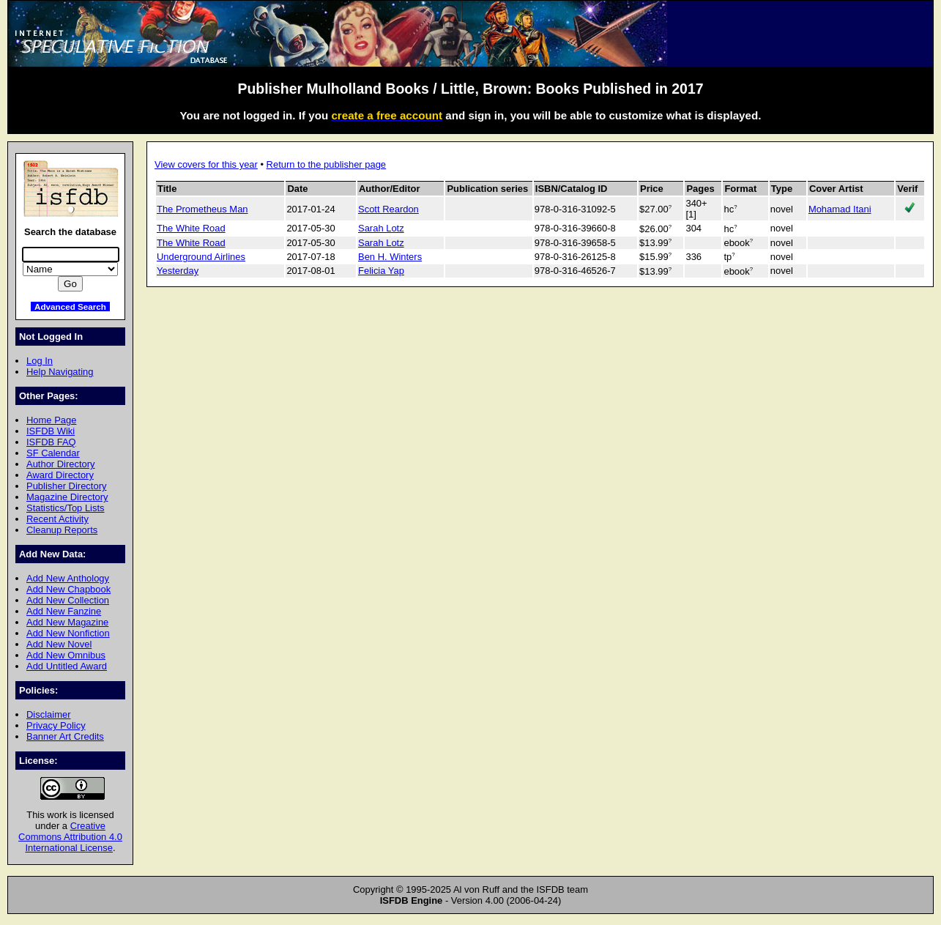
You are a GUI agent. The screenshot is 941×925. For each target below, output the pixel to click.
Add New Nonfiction (68, 633)
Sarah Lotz (381, 228)
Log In (39, 360)
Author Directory (60, 463)
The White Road (191, 228)
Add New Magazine (67, 622)
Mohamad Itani (839, 209)
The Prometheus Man (202, 209)
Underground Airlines (201, 256)
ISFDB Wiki (50, 431)
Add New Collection (67, 600)
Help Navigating (59, 371)
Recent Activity (57, 518)
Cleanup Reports (61, 529)
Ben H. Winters (390, 256)
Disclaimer (48, 714)
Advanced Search (70, 306)
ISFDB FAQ (51, 442)
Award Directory (60, 474)
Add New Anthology (67, 578)
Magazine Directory (67, 496)
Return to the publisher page (326, 164)
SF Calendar (53, 452)
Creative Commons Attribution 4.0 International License (70, 836)
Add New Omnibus (65, 655)
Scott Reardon (388, 209)
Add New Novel (59, 644)
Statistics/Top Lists (65, 507)
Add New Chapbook (68, 589)
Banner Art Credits (65, 736)
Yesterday (177, 270)
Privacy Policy (56, 725)
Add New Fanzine (63, 611)
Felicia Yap (381, 270)
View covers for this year (206, 164)
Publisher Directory (66, 485)
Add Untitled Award (66, 666)
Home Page (51, 420)
